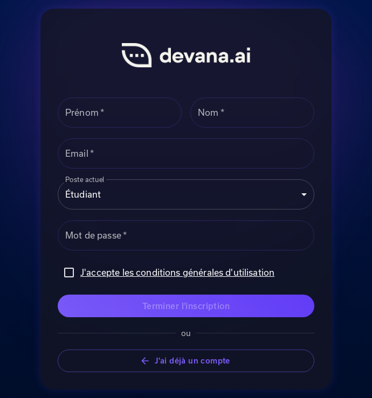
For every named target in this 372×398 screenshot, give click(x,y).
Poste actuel (85, 179)
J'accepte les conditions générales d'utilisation (177, 272)
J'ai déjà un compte (186, 361)
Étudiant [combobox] (83, 194)
